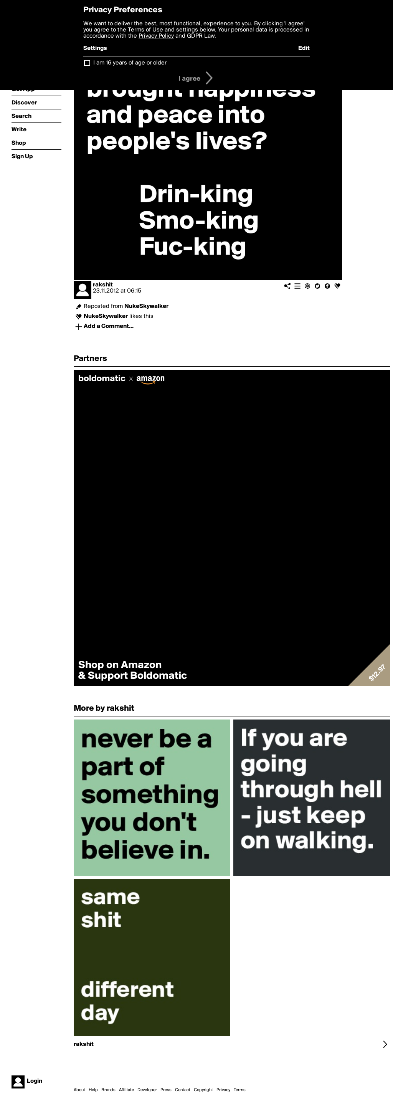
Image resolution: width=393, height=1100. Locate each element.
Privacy (223, 1090)
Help (93, 1090)
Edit (304, 48)
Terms (240, 1090)
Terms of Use (145, 30)
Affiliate (126, 1090)
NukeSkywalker (146, 306)
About (79, 1090)
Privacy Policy (156, 36)
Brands (108, 1090)
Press (166, 1090)
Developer (147, 1090)
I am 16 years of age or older (130, 63)
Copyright (203, 1090)
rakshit (103, 285)
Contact (182, 1090)
